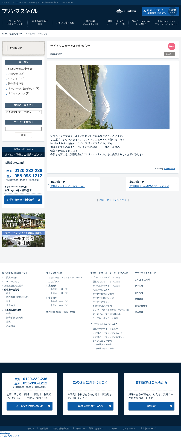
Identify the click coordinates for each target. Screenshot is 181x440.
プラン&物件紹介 (54, 273)
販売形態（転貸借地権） (18, 297)
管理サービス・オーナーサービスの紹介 (109, 273)
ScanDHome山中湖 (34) (21, 68)
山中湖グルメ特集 (103, 344)
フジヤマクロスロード (166, 23)
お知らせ (14, 34)
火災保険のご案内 (101, 289)
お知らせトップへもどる (113, 199)
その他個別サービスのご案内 (106, 285)
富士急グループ (148, 428)
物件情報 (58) (15, 83)
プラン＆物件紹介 (65, 22)
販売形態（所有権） (15, 317)
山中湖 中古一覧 (59, 301)
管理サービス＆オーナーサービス (116, 23)
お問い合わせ (141, 306)
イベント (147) (16, 78)
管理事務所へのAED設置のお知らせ (149, 186)
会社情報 (44, 428)
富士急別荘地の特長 (40, 23)
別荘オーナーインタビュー (105, 328)
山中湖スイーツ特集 (104, 348)
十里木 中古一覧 (59, 305)
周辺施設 (10, 305)
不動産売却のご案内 (102, 306)
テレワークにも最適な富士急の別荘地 (111, 310)
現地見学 (139, 312)
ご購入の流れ (10, 277)
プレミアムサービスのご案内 (106, 277)
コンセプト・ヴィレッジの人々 (107, 332)
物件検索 (90, 23)
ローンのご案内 (11, 281)
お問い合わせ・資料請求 (20, 199)
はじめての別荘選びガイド (15, 23)
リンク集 (113, 428)
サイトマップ (128, 428)
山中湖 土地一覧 (59, 289)
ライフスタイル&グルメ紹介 (104, 324)
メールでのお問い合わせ (29, 406)
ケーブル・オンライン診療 (105, 318)
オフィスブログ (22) (19, 93)
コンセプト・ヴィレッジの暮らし (108, 337)
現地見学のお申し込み (90, 406)
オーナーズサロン (101, 302)
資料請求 (139, 299)
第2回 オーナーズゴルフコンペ (67, 186)
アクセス (150, 2)
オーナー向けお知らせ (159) (23, 88)
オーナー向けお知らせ (103, 298)
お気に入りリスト (169, 2)
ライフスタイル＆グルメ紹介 (141, 23)
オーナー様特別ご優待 (103, 294)
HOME (5, 34)
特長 (8, 293)
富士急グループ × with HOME (107, 314)
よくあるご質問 (142, 279)
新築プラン (53, 281)
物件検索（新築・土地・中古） (61, 312)
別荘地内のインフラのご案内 (106, 281)
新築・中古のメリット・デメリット (65, 277)
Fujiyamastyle (169, 168)
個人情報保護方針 (62, 428)
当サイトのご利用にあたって (89, 428)
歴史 (8, 301)
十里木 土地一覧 (59, 293)
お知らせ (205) (16, 73)
